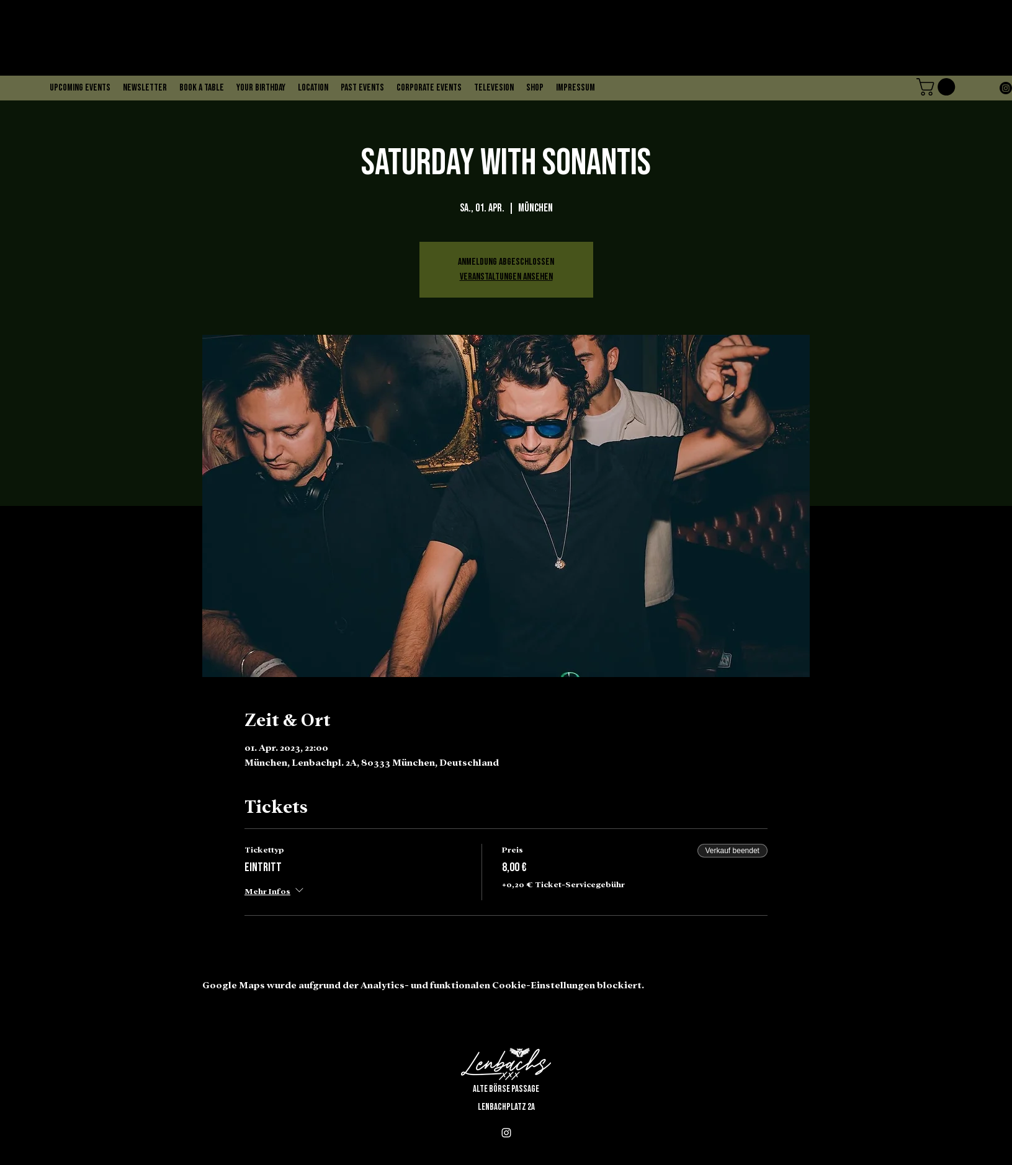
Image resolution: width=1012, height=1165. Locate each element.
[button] (937, 86)
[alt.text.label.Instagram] (1006, 88)
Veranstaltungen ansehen (506, 277)
